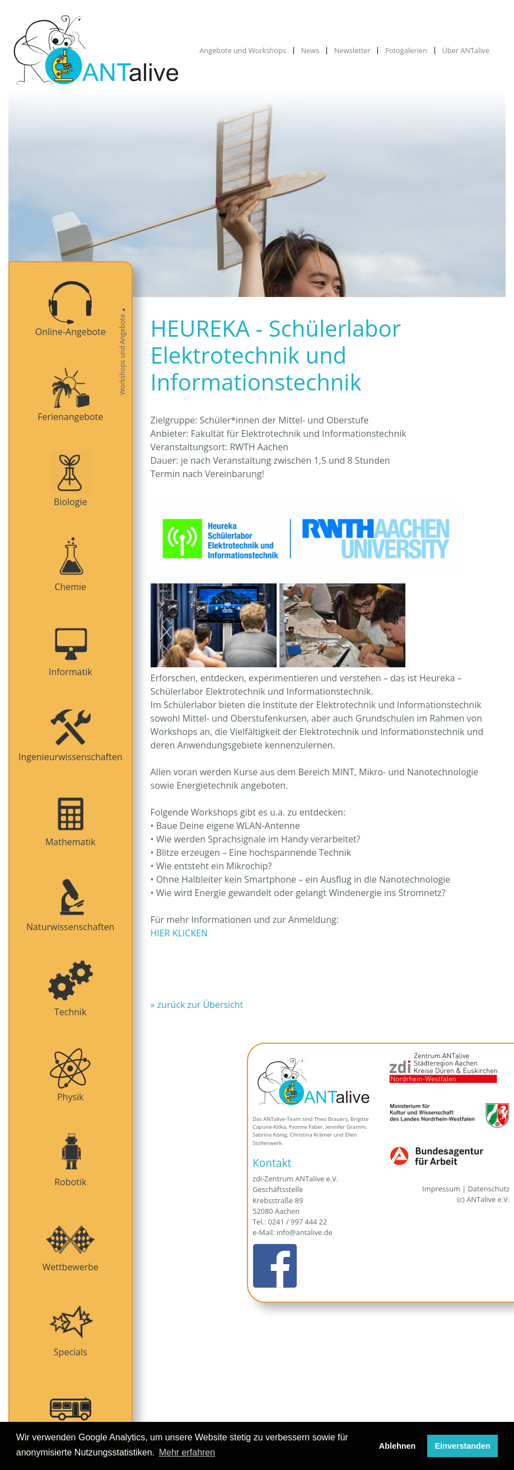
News (310, 50)
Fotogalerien (406, 50)
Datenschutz (489, 1189)
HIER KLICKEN (179, 933)
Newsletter (352, 50)
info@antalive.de (305, 1232)
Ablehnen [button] (397, 1445)
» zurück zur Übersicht (197, 1004)
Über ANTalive (465, 50)
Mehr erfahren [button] (187, 1452)
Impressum (441, 1189)
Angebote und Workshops (242, 50)
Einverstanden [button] (462, 1445)
